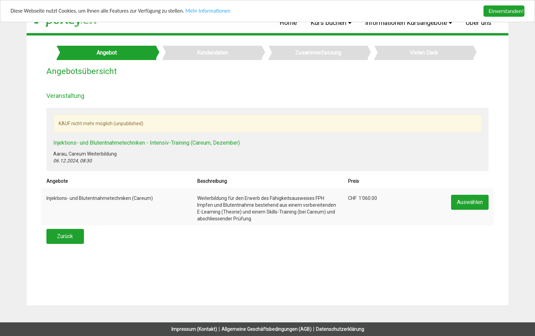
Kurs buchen (329, 23)
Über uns (478, 23)
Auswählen (470, 202)
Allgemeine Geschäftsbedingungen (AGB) (266, 329)
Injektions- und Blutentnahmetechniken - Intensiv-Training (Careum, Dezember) (146, 143)
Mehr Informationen (221, 11)
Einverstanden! (506, 11)
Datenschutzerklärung (340, 329)
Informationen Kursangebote (407, 23)
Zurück (65, 236)
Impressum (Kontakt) (194, 329)
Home (288, 23)
